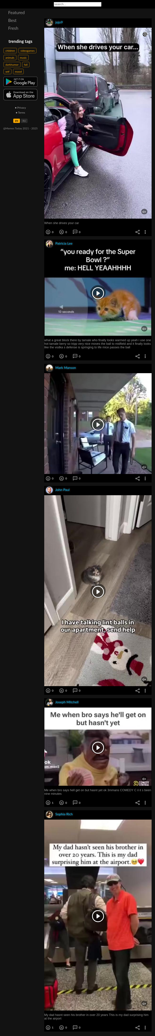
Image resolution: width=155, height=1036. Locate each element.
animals (9, 57)
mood (18, 71)
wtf (7, 71)
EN (16, 120)
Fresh (13, 28)
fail (26, 64)
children (10, 50)
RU (24, 120)
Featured (16, 12)
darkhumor (12, 64)
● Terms (20, 112)
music (23, 57)
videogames (27, 50)
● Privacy (20, 107)
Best (12, 20)
